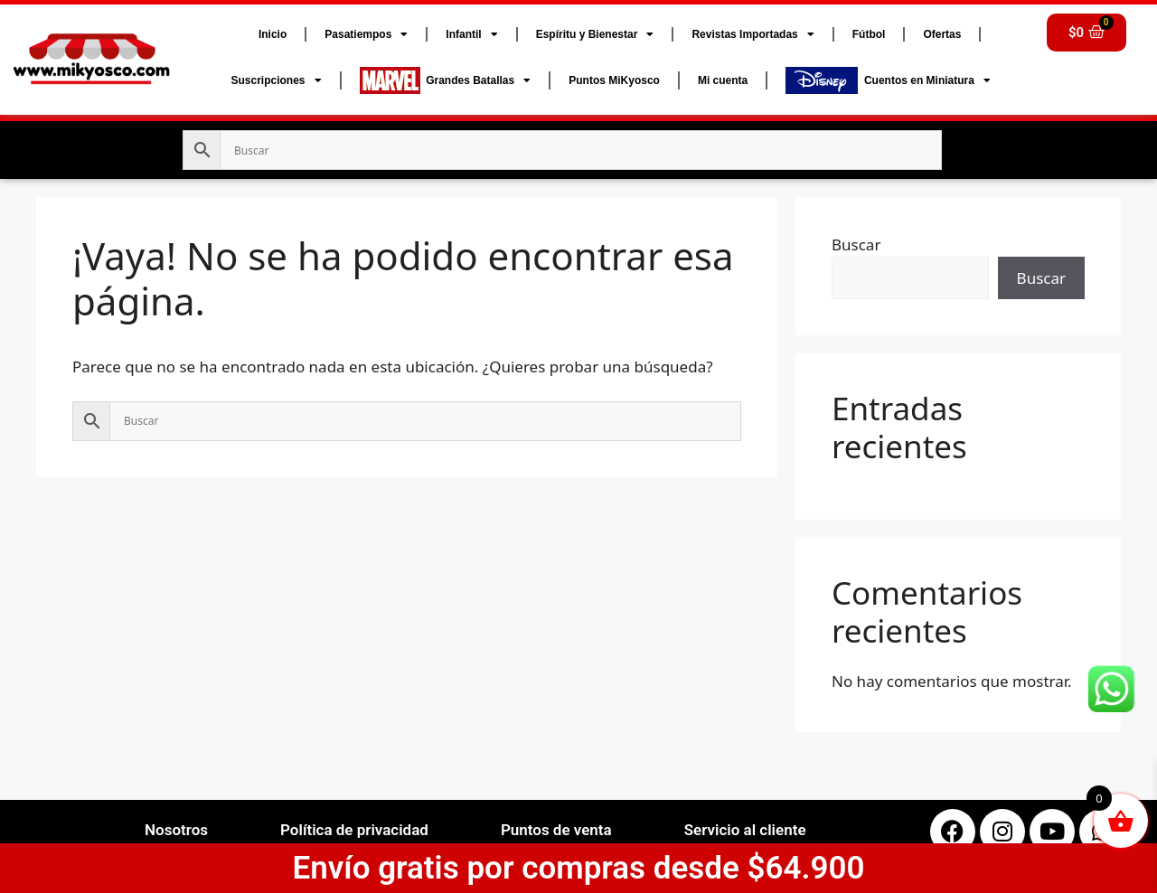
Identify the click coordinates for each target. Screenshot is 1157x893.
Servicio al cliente (745, 830)
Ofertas (942, 34)
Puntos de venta (556, 830)
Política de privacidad (354, 830)
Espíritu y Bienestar (595, 34)
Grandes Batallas (445, 80)
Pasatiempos (366, 34)
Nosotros (176, 830)
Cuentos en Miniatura (888, 80)
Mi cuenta (723, 80)
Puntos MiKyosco (614, 80)
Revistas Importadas (752, 34)
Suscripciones (275, 80)
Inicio (273, 34)
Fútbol (869, 34)
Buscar (856, 244)
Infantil (471, 34)
